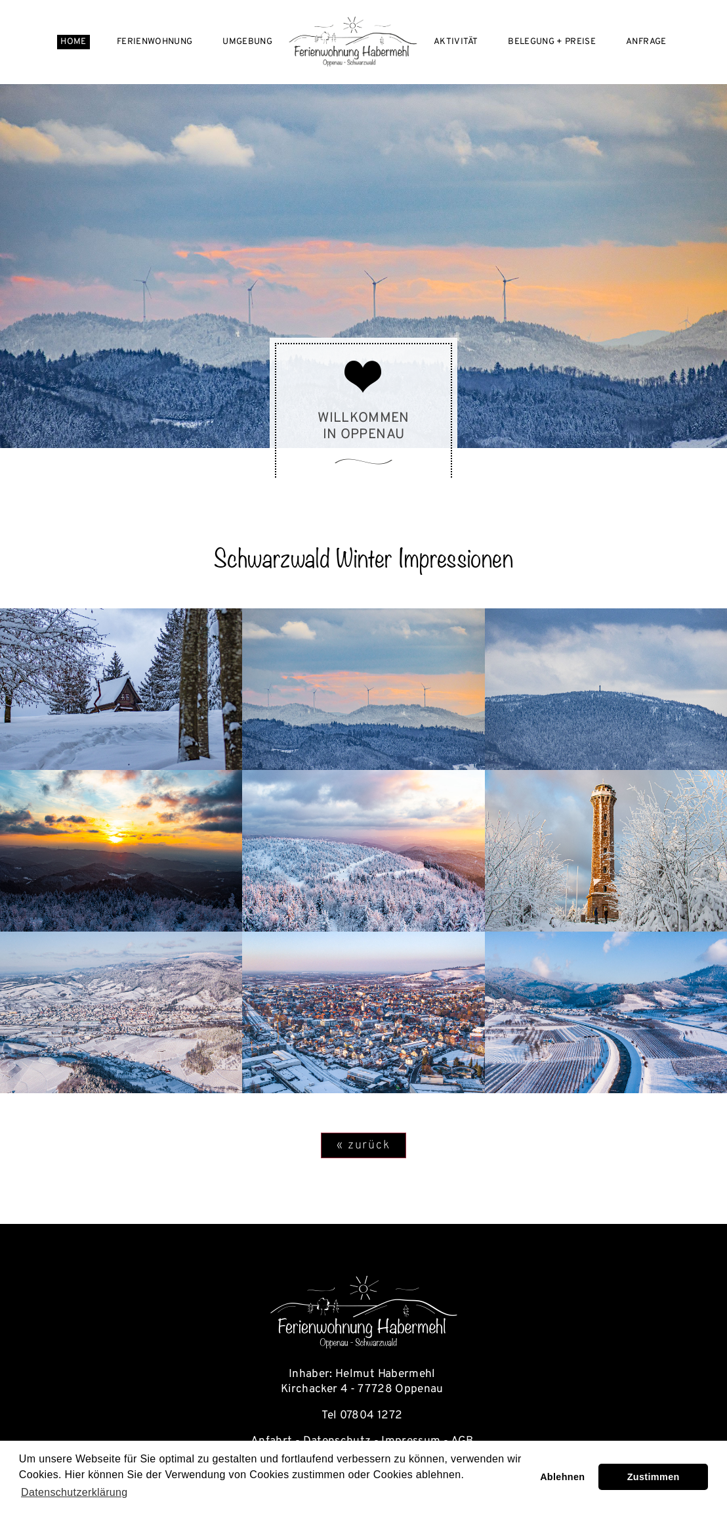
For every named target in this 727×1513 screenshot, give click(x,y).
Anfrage (646, 41)
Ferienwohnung (155, 41)
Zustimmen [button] (653, 1477)
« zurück (363, 1145)
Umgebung (247, 41)
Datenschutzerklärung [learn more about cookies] (74, 1492)
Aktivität (456, 41)
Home (73, 41)
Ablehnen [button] (562, 1477)
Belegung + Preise (552, 41)
